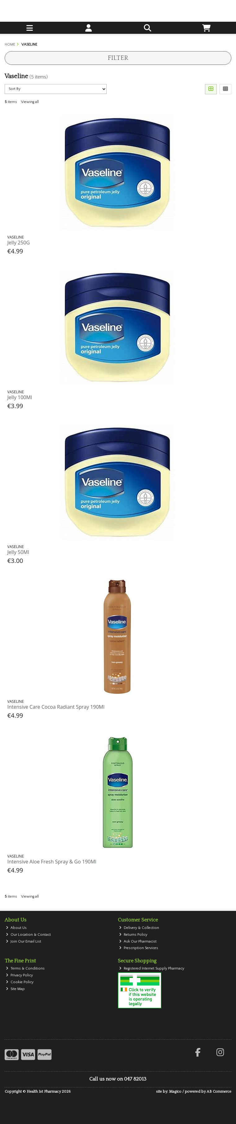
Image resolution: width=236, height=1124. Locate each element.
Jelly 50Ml (18, 552)
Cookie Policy (19, 982)
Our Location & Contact (28, 935)
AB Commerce (219, 1092)
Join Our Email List (23, 941)
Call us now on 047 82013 (117, 1079)
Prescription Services (138, 948)
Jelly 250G (18, 242)
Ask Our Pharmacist (138, 941)
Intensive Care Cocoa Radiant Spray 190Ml (56, 706)
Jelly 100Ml (19, 397)
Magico (175, 1092)
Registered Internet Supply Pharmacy (151, 968)
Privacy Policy (19, 975)
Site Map (15, 989)
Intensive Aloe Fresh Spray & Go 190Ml (51, 861)
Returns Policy (133, 935)
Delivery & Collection (139, 928)
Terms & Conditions (25, 968)
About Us (16, 928)
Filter (118, 58)
